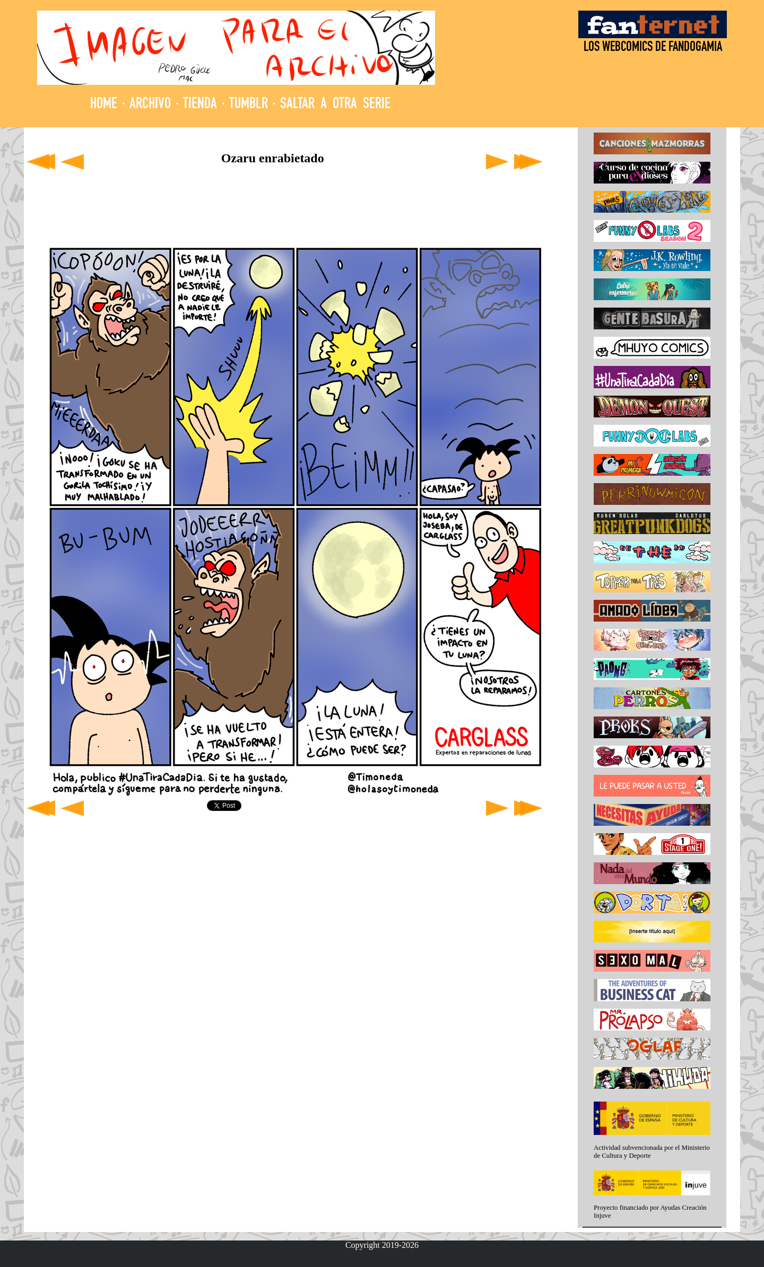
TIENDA (200, 104)
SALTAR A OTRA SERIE (335, 104)
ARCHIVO (150, 104)
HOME (103, 104)
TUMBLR (248, 104)
